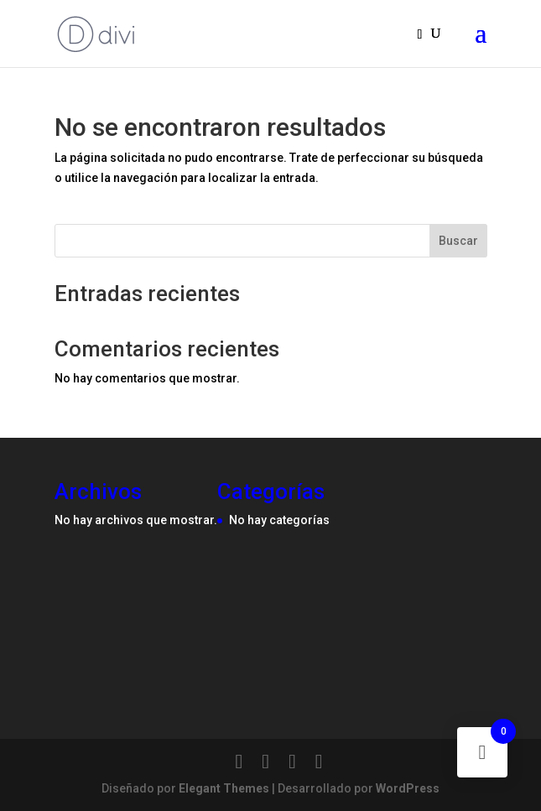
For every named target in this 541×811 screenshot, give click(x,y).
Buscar (458, 240)
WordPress (408, 788)
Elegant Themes (224, 788)
